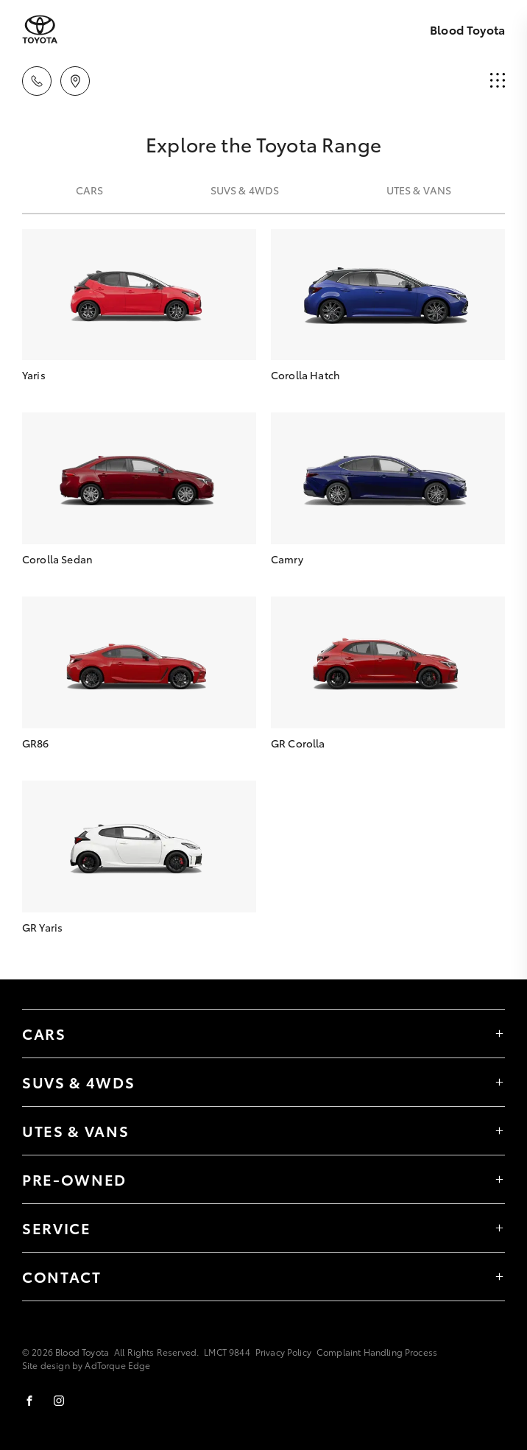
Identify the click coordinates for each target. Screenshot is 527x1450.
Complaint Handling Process (376, 1351)
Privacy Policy (283, 1351)
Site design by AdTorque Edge (86, 1365)
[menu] (497, 81)
